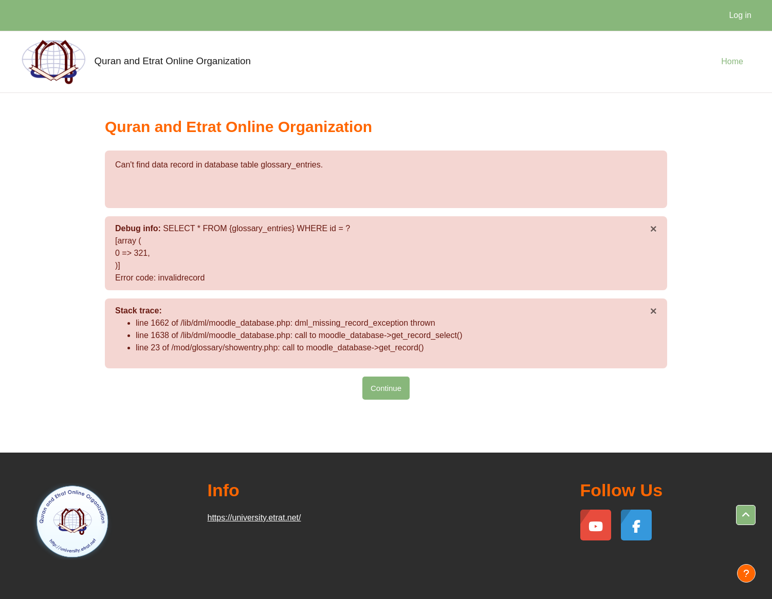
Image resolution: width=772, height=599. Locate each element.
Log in (740, 15)
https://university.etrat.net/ (254, 517)
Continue (386, 388)
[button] (746, 515)
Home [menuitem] (732, 61)
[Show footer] (746, 573)
